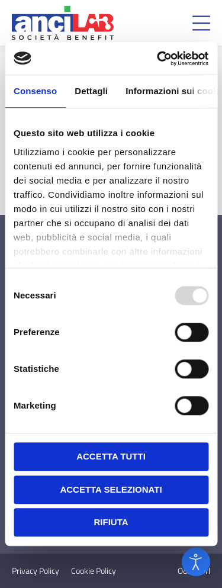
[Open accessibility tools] (196, 562)
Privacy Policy (35, 570)
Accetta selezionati (111, 489)
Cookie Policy (93, 570)
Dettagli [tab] (91, 91)
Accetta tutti (111, 456)
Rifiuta (111, 522)
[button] (201, 23)
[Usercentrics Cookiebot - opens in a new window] (158, 58)
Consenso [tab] (35, 91)
